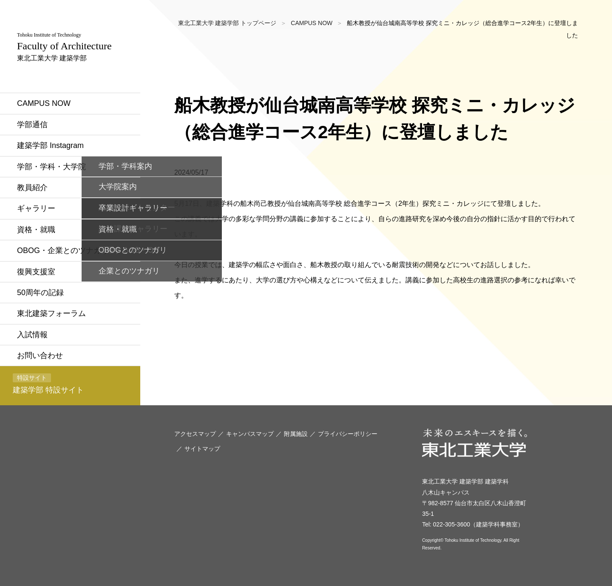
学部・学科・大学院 (51, 166)
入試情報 (32, 334)
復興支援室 (36, 271)
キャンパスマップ (250, 433)
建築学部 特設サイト (48, 383)
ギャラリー (36, 208)
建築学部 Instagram (50, 145)
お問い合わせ (40, 355)
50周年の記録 (40, 292)
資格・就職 (36, 229)
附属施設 (296, 433)
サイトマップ (202, 448)
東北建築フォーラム (51, 313)
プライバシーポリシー (347, 433)
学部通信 (32, 124)
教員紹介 (32, 187)
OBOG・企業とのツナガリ (63, 250)
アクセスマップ (195, 433)
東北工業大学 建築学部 (64, 47)
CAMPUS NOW (44, 103)
